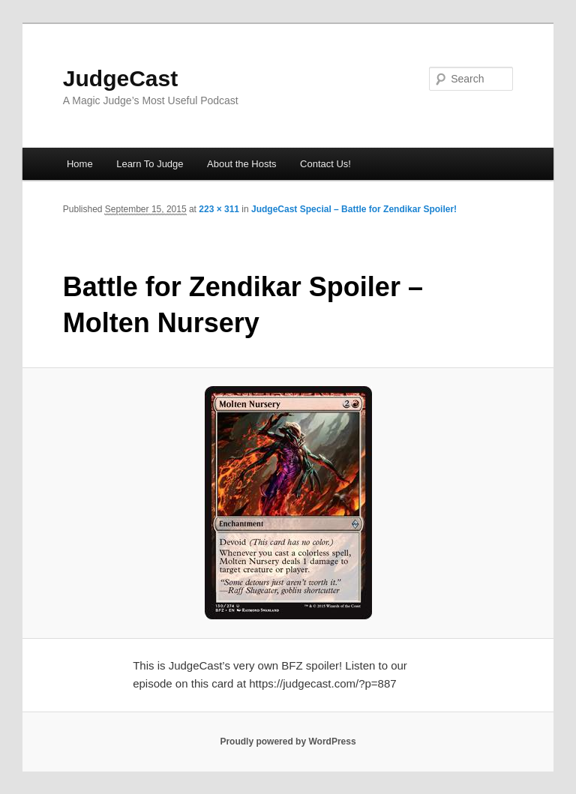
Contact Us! (325, 163)
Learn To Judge (149, 163)
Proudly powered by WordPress (288, 741)
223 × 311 (219, 209)
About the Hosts (242, 163)
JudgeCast (120, 78)
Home (80, 163)
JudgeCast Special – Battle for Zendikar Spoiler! (354, 209)
